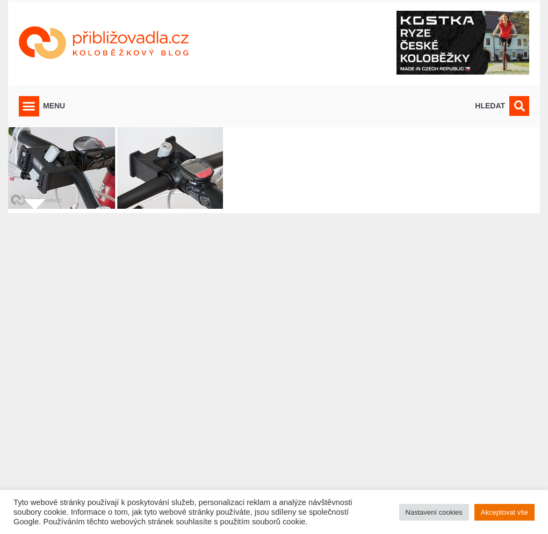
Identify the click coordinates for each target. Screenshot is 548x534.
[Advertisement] (274, 367)
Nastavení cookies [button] (434, 512)
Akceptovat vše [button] (504, 512)
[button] (29, 106)
